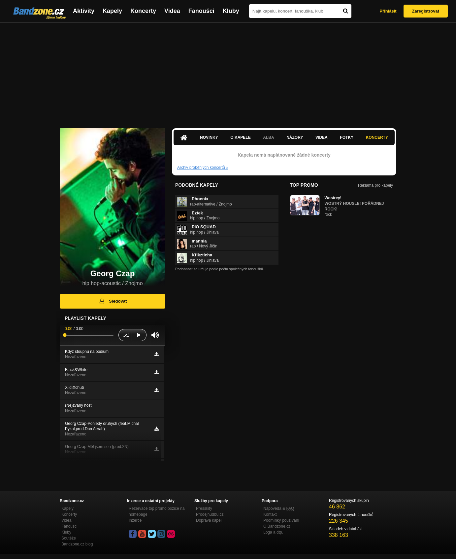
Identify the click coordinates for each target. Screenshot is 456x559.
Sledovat (112, 301)
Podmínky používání (281, 520)
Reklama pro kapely (375, 185)
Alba (268, 137)
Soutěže (68, 538)
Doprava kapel (208, 520)
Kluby (231, 11)
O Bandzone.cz (276, 526)
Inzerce (135, 520)
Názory (294, 137)
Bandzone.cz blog (77, 544)
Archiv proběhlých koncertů (202, 167)
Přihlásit (387, 11)
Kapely (112, 11)
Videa (172, 11)
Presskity (204, 508)
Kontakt (270, 514)
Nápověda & (278, 508)
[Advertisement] (228, 72)
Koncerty (143, 11)
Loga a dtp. (273, 532)
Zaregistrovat (425, 11)
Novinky (209, 137)
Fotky (346, 137)
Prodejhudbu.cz (209, 514)
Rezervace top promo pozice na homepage (156, 511)
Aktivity (83, 11)
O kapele (240, 137)
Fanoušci (201, 11)
